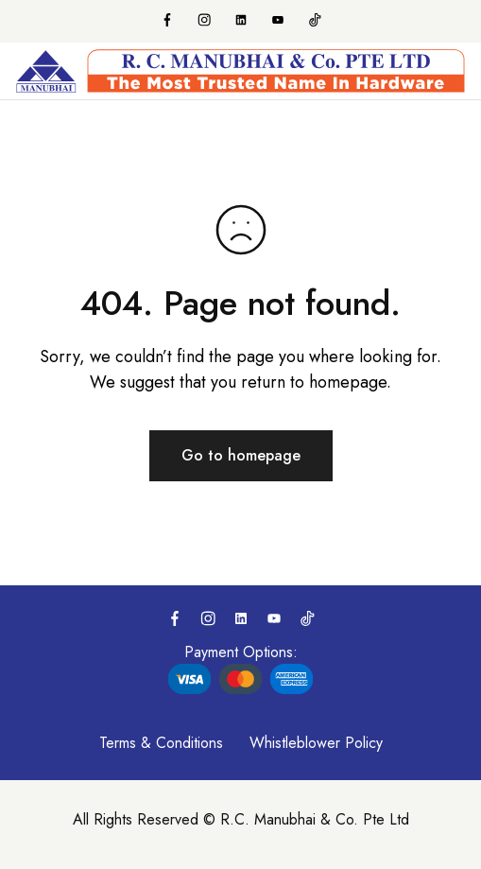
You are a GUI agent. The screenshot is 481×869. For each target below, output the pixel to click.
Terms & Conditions (161, 743)
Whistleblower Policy (316, 743)
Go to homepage (241, 455)
